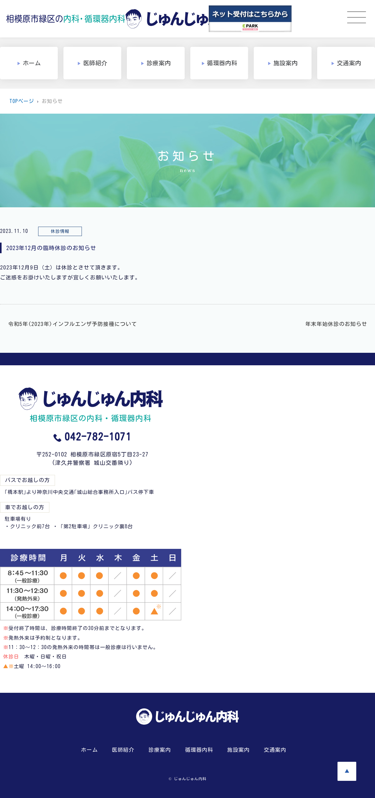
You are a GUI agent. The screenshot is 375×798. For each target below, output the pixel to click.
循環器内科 (199, 749)
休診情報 (60, 231)
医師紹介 (123, 749)
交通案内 (275, 749)
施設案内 (238, 749)
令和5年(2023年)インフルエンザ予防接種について (72, 324)
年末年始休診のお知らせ (336, 324)
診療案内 (159, 749)
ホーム (89, 749)
